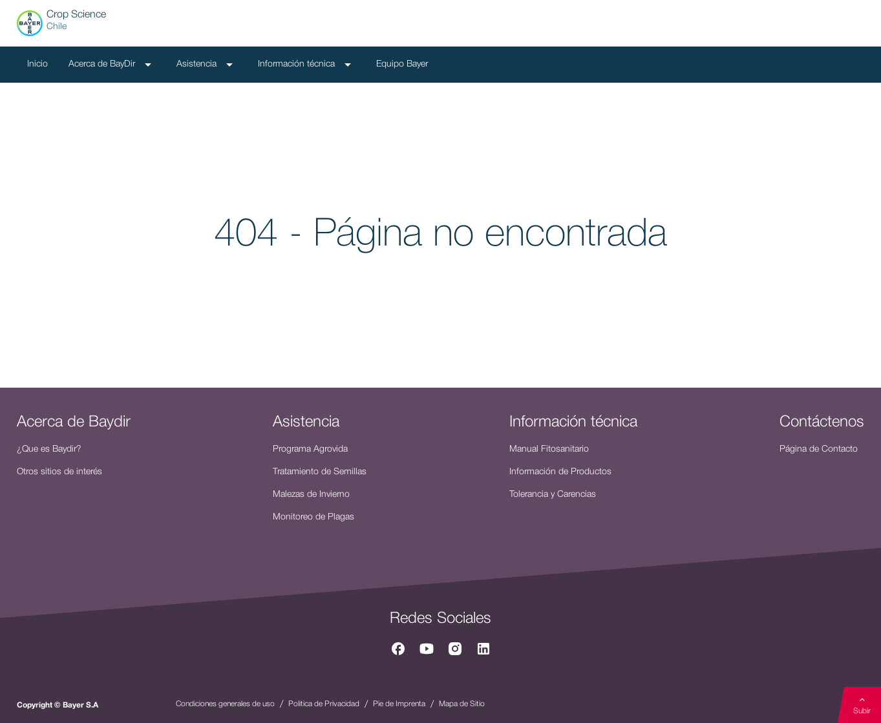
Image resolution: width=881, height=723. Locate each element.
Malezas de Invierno (311, 494)
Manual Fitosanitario (549, 449)
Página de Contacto (819, 449)
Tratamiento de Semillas (319, 472)
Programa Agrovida (310, 449)
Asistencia (206, 65)
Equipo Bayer (402, 64)
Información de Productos (560, 472)
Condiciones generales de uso (225, 703)
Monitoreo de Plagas (313, 517)
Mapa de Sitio (462, 703)
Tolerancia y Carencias (552, 494)
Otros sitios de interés (59, 472)
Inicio (37, 64)
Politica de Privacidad (323, 703)
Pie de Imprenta (399, 703)
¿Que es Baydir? (49, 449)
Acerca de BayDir (112, 65)
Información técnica (307, 65)
